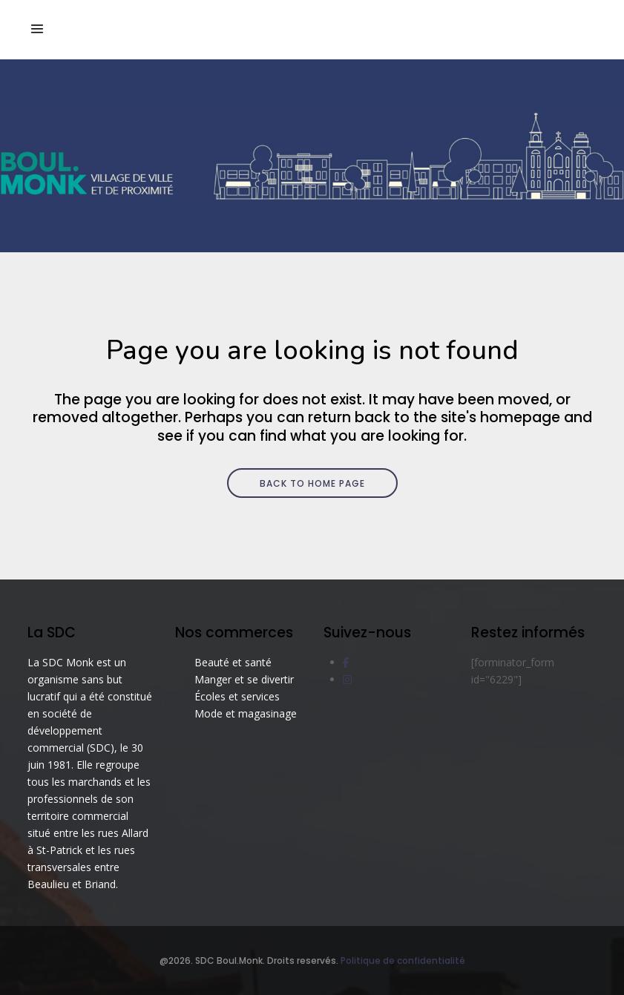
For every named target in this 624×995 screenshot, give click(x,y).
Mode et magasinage (245, 713)
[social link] (346, 662)
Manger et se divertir (244, 679)
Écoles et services (237, 696)
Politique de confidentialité (403, 960)
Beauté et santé (233, 662)
